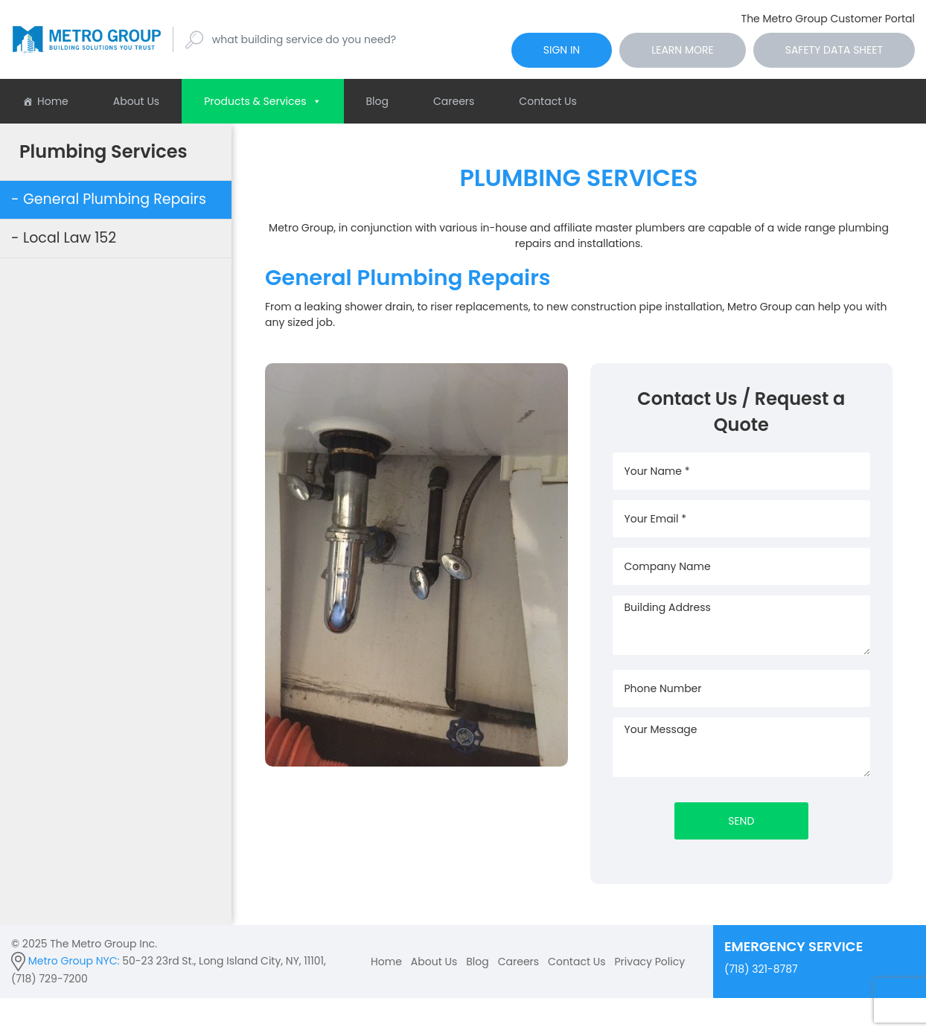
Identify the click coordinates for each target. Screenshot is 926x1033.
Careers (453, 101)
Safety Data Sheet (834, 49)
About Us (136, 101)
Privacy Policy (650, 961)
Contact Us (547, 101)
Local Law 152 (69, 238)
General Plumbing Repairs (114, 199)
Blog (377, 101)
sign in (561, 49)
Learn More (682, 49)
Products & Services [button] (262, 101)
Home (52, 101)
